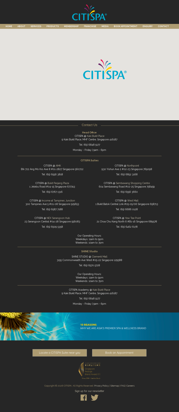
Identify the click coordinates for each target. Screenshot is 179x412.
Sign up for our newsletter (89, 391)
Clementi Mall (99, 256)
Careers (130, 385)
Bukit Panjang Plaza (58, 183)
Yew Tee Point (133, 218)
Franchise (90, 26)
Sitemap (114, 385)
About (21, 26)
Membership (71, 26)
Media (105, 26)
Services (36, 26)
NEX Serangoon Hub (58, 218)
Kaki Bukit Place (95, 136)
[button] (105, 69)
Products (52, 26)
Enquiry (148, 26)
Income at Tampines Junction (58, 200)
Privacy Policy (101, 385)
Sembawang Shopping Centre (133, 183)
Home (9, 26)
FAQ (123, 385)
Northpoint (133, 165)
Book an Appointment (119, 352)
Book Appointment (125, 26)
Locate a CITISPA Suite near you (59, 352)
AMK (58, 165)
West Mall (132, 200)
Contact (163, 26)
